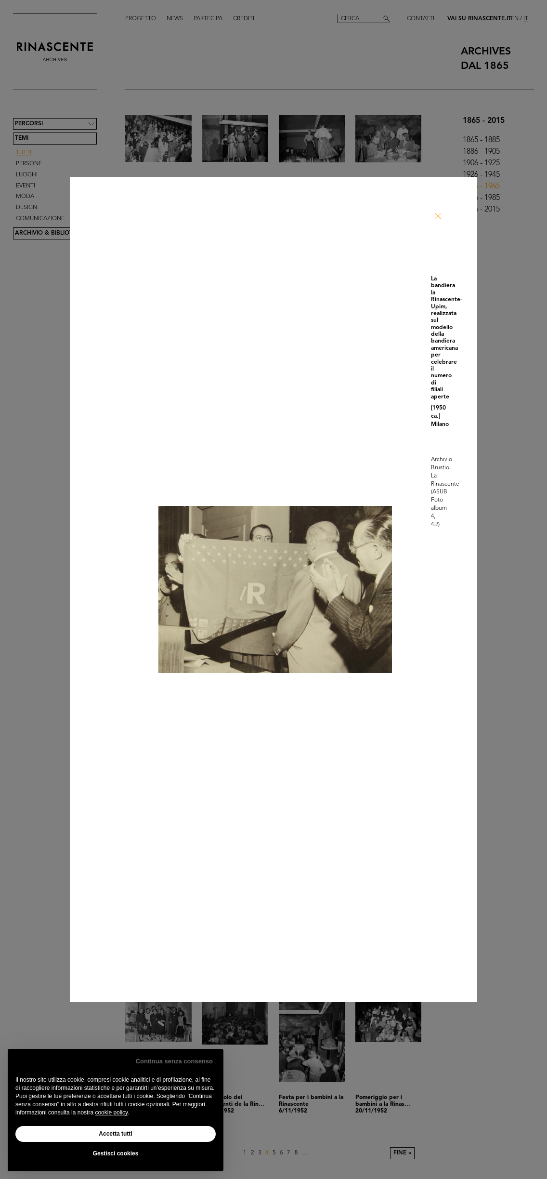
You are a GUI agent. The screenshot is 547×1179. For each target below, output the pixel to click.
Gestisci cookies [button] (116, 1153)
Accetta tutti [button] (115, 1133)
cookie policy (111, 1112)
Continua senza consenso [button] (174, 1061)
